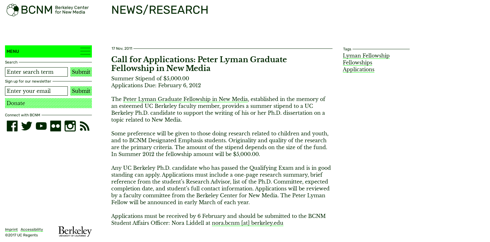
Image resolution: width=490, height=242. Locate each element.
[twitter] (26, 126)
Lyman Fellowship (366, 56)
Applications (358, 69)
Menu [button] (48, 51)
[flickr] (55, 126)
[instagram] (70, 126)
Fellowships (357, 62)
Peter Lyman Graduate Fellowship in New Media (185, 99)
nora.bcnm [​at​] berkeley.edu (247, 223)
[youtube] (41, 126)
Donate (16, 103)
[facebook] (12, 126)
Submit (81, 72)
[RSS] (85, 126)
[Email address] (36, 91)
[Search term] (36, 72)
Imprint (11, 229)
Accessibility (32, 229)
